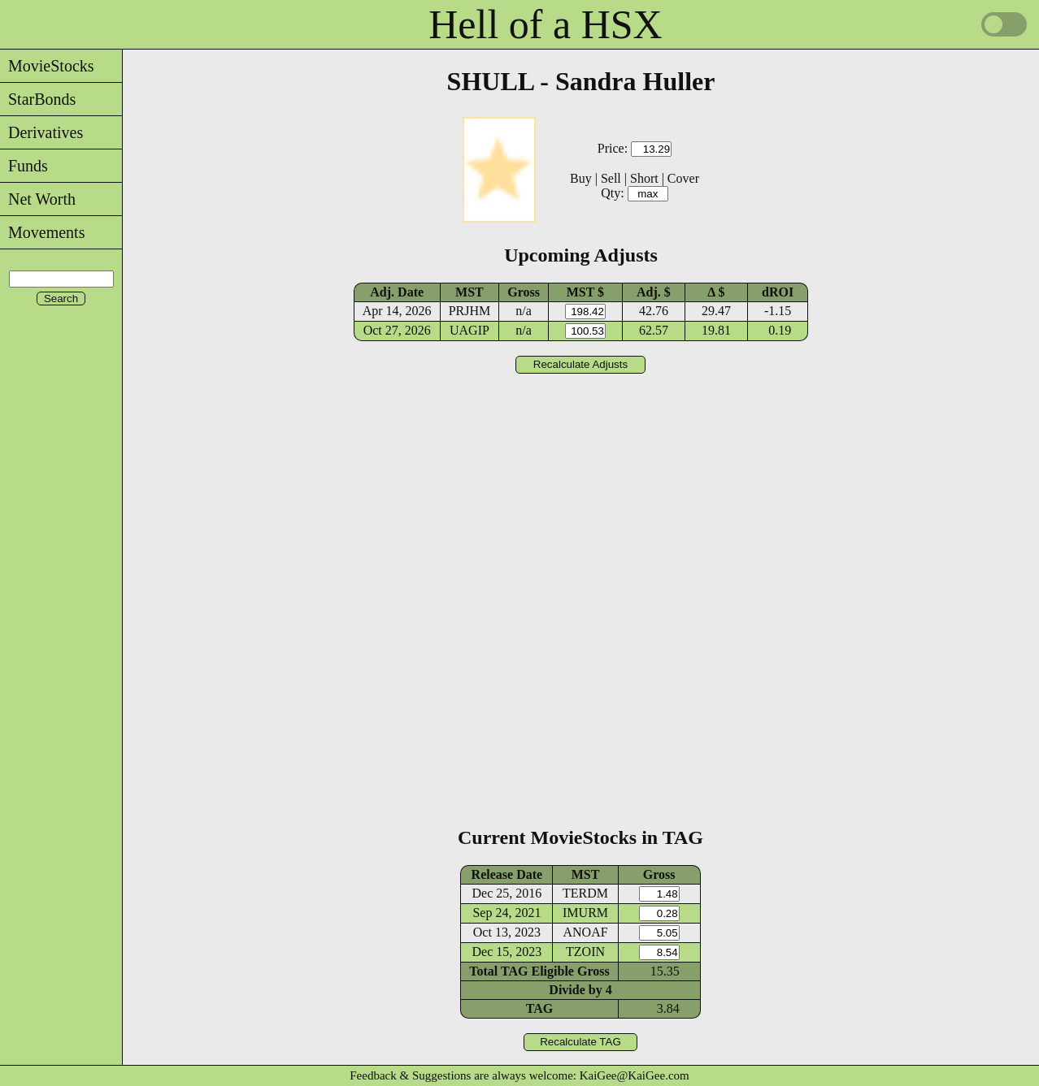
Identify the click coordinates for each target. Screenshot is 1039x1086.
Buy (581, 178)
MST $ (585, 292)
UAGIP (469, 330)
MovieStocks (47, 66)
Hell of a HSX (545, 24)
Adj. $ (654, 292)
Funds (24, 166)
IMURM (585, 912)
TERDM (585, 893)
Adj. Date (397, 292)
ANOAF (585, 932)
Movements (42, 232)
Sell (611, 178)
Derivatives (41, 132)
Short (644, 178)
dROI (777, 292)
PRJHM (470, 311)
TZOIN (585, 951)
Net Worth (38, 199)
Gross (523, 292)
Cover (683, 178)
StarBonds (38, 99)
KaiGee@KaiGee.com (634, 1075)
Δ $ (715, 292)
